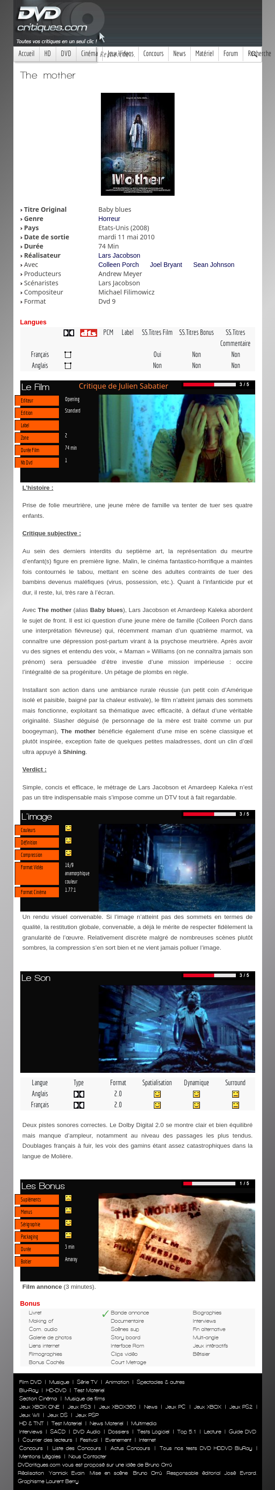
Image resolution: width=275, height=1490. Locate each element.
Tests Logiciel (153, 1431)
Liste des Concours (77, 1448)
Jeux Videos (120, 53)
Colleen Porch (119, 264)
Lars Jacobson (119, 255)
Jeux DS (57, 1415)
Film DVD (30, 1382)
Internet (147, 1440)
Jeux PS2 (240, 1407)
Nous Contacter (86, 1456)
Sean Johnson (213, 264)
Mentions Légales (40, 1456)
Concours (153, 53)
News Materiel (106, 1423)
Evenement (118, 1440)
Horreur (109, 218)
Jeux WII (29, 1415)
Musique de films (85, 1398)
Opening (72, 399)
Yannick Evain (66, 1473)
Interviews (30, 1431)
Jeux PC (175, 1407)
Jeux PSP (87, 1415)
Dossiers (118, 1431)
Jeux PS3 (79, 1407)
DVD (66, 53)
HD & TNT (31, 1423)
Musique (59, 1382)
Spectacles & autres (161, 1382)
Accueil (26, 53)
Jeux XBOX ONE (39, 1407)
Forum (230, 53)
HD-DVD (56, 1390)
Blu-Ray (28, 1390)
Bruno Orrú (147, 1473)
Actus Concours (130, 1448)
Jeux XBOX (207, 1407)
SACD (57, 1431)
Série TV (87, 1382)
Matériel (204, 53)
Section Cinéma (38, 1398)
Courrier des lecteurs (47, 1440)
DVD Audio (86, 1431)
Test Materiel (89, 1390)
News (179, 53)
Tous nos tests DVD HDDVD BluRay (206, 1448)
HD (47, 53)
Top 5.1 (186, 1431)
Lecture (212, 1431)
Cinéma (89, 53)
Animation (117, 1382)
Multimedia (144, 1423)
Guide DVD (242, 1431)
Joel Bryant (166, 264)
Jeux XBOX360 (117, 1407)
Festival (89, 1440)
